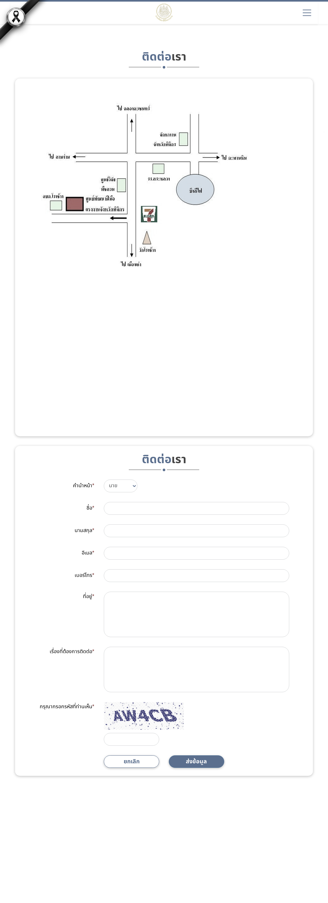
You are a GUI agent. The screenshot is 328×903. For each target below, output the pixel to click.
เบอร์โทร (84, 575)
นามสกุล (84, 530)
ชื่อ (90, 508)
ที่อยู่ (88, 596)
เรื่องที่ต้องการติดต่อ (72, 651)
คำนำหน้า (83, 485)
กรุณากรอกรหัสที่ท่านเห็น (67, 706)
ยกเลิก (132, 761)
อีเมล (88, 553)
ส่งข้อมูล (196, 761)
